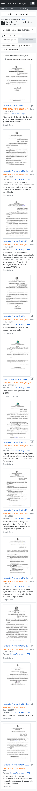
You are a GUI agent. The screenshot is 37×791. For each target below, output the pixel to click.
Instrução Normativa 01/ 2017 (16, 578)
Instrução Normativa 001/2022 (16, 704)
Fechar (23, 19)
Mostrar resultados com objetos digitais (19, 59)
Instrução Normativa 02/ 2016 (16, 316)
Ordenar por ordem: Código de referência (16, 46)
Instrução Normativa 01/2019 (16, 442)
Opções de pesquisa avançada (16, 30)
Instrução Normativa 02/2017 (16, 241)
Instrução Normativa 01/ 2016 (16, 646)
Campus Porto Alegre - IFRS (20, 114)
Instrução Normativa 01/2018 (16, 510)
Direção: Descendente (9, 50)
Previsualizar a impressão (11, 36)
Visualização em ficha (9, 41)
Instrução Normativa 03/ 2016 (16, 171)
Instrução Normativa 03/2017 (16, 105)
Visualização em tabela (27, 41)
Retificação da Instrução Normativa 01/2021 (16, 379)
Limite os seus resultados (18, 14)
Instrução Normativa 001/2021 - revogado (16, 765)
